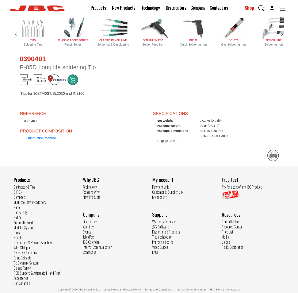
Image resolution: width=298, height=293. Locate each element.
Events (87, 232)
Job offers (88, 237)
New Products (123, 7)
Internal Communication (97, 247)
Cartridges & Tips (24, 187)
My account (159, 197)
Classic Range (22, 268)
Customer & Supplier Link (167, 192)
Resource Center (232, 227)
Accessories (21, 278)
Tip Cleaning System (26, 263)
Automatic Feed (23, 222)
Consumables (22, 283)
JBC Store (215, 289)
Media (225, 237)
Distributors (176, 7)
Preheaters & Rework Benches (32, 242)
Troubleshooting (162, 237)
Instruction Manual (42, 138)
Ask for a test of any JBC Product (242, 187)
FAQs (155, 252)
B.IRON (18, 192)
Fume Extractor (23, 258)
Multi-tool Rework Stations (30, 202)
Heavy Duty (21, 212)
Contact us (219, 7)
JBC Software (160, 227)
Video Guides (160, 247)
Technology (150, 7)
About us (88, 227)
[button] (261, 8)
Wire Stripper (22, 247)
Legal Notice (112, 289)
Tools (17, 232)
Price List (227, 232)
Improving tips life (162, 242)
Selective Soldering (25, 252)
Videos (226, 242)
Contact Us (233, 289)
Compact (19, 197)
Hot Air (18, 217)
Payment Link (160, 187)
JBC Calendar (91, 242)
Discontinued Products (166, 232)
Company (198, 7)
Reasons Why (91, 192)
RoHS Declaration (233, 247)
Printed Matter (231, 221)
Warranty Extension (164, 221)
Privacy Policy (132, 289)
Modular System (24, 227)
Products (98, 7)
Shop (249, 7)
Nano (17, 207)
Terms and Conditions (158, 289)
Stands (18, 237)
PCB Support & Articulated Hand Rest (37, 273)
